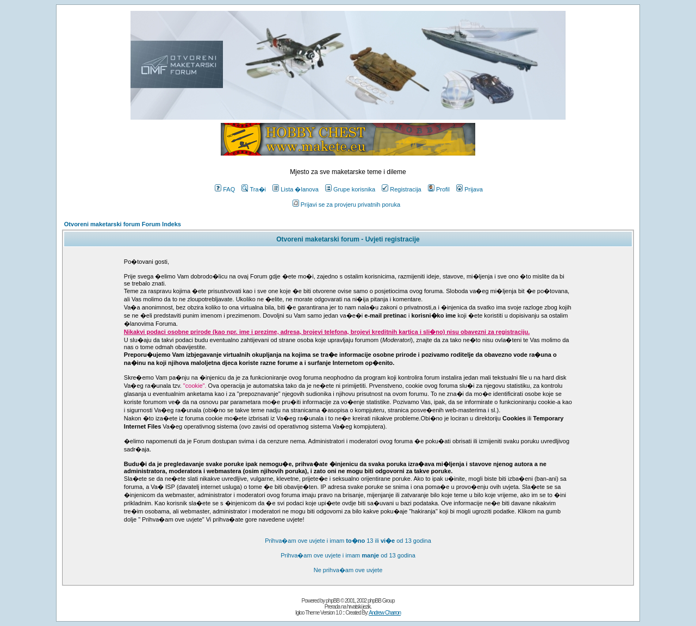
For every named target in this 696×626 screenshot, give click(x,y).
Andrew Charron (385, 613)
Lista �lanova (295, 189)
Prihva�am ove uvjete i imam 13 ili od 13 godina (348, 540)
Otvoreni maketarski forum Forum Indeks (122, 224)
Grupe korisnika (350, 189)
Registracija (401, 189)
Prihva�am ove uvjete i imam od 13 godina (348, 555)
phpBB (332, 601)
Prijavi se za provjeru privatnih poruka (346, 204)
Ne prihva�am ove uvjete (348, 570)
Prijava (469, 189)
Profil (439, 189)
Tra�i (253, 189)
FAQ (225, 189)
